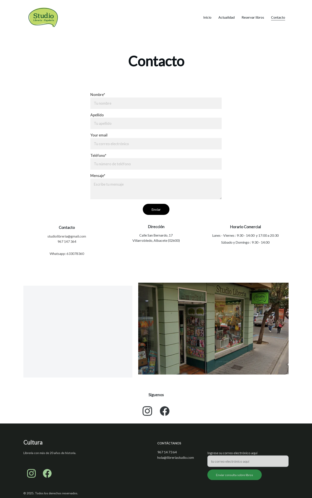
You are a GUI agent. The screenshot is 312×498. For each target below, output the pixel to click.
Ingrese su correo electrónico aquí (232, 455)
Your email (98, 135)
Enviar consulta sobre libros (234, 477)
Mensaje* (97, 175)
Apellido (97, 115)
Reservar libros (253, 17)
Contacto (278, 17)
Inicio (207, 17)
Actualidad (226, 17)
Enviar (156, 209)
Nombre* (97, 94)
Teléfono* (98, 155)
